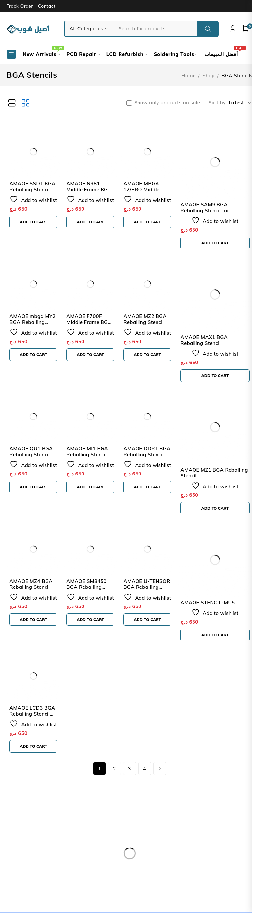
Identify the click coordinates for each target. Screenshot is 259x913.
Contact (47, 6)
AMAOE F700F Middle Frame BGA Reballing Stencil (90, 323)
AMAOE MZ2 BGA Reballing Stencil (147, 320)
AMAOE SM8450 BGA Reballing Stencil (88, 588)
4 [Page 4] (144, 770)
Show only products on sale (171, 103)
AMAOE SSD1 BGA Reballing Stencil (32, 188)
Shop (208, 75)
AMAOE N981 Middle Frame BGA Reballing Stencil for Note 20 (92, 194)
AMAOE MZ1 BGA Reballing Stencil (218, 473)
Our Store (27, 849)
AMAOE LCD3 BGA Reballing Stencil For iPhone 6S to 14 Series (33, 718)
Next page (159, 769)
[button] (34, 223)
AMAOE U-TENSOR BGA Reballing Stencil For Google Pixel (149, 591)
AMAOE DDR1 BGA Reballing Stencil (149, 453)
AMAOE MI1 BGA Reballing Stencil (88, 453)
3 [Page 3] (129, 770)
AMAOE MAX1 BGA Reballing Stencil (207, 340)
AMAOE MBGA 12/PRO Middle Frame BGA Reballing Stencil (146, 194)
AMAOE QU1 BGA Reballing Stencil (31, 453)
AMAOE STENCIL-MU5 (211, 602)
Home (188, 75)
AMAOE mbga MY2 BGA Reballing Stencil (32, 323)
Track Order (20, 6)
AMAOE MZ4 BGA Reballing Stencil (31, 585)
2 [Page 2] (114, 770)
